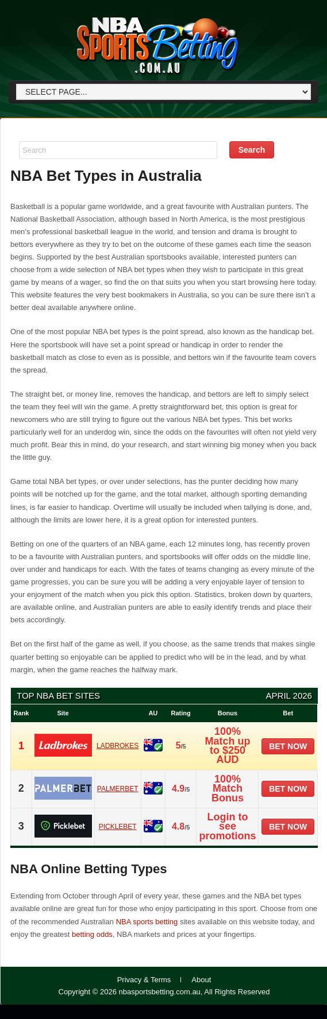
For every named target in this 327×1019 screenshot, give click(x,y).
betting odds (92, 934)
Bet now (288, 746)
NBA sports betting (147, 921)
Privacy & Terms (144, 979)
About (201, 979)
